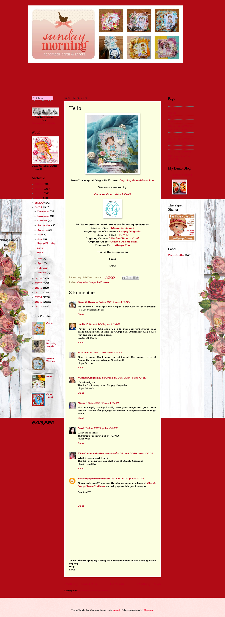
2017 (39, 283)
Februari (42, 267)
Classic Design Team (124, 241)
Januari (42, 272)
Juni (40, 239)
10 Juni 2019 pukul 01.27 (130, 377)
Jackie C (83, 324)
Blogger (148, 610)
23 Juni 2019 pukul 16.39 (127, 478)
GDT (171, 117)
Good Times (49, 395)
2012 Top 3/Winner (180, 125)
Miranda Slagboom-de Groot (95, 377)
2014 (39, 297)
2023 (39, 188)
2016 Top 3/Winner (180, 143)
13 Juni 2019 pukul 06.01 (136, 453)
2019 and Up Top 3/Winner (179, 157)
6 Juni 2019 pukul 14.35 (114, 302)
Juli (39, 234)
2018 (39, 278)
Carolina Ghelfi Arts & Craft (112, 194)
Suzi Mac (83, 352)
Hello (40, 252)
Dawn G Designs (88, 302)
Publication (174, 121)
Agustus (42, 230)
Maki (80, 428)
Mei (40, 258)
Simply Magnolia (130, 231)
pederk (117, 610)
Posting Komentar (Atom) (93, 590)
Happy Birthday (46, 243)
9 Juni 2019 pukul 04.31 (104, 324)
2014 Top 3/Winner (180, 134)
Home (171, 104)
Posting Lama (149, 584)
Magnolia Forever (99, 282)
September (44, 225)
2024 (39, 184)
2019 (39, 207)
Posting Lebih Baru (80, 584)
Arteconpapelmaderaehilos (94, 478)
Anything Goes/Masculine (136, 180)
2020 (39, 202)
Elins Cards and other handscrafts (98, 453)
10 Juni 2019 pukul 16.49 (102, 403)
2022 (39, 193)
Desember (43, 211)
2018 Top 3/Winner (180, 151)
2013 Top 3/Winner (180, 130)
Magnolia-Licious (122, 228)
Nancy (81, 403)
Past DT (173, 113)
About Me (174, 108)
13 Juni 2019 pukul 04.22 (101, 428)
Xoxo (49, 322)
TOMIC (123, 235)
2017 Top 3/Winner (180, 147)
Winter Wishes (50, 359)
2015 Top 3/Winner (180, 138)
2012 (39, 306)
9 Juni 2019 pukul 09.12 (106, 352)
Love (40, 247)
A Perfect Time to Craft (123, 238)
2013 (39, 301)
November (43, 216)
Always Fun (122, 245)
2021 (39, 198)
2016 (39, 287)
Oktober (42, 220)
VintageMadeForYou (44, 123)
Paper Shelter (176, 255)
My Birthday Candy (51, 343)
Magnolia (82, 282)
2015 (39, 292)
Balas (81, 314)
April (40, 263)
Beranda (117, 584)
